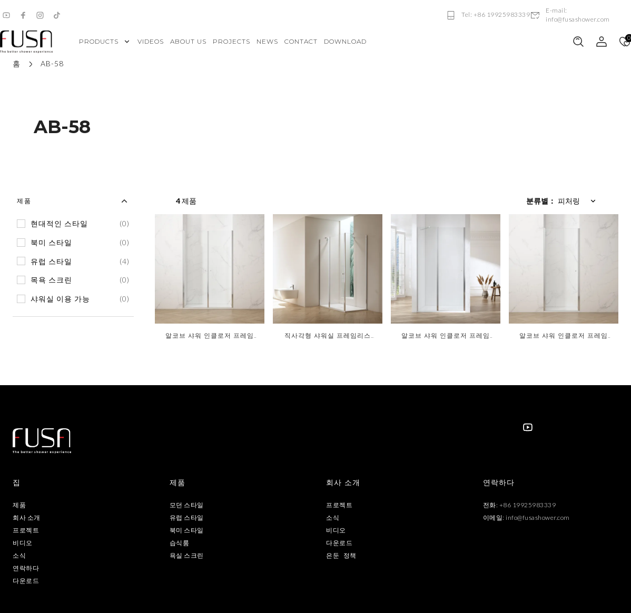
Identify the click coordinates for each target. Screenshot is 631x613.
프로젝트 (26, 530)
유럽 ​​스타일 (187, 517)
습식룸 (180, 543)
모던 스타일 (187, 505)
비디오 (23, 543)
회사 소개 (27, 517)
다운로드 (26, 581)
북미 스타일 (187, 530)
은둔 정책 (341, 555)
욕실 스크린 (187, 555)
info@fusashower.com (538, 517)
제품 (19, 505)
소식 (19, 555)
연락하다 (26, 568)
